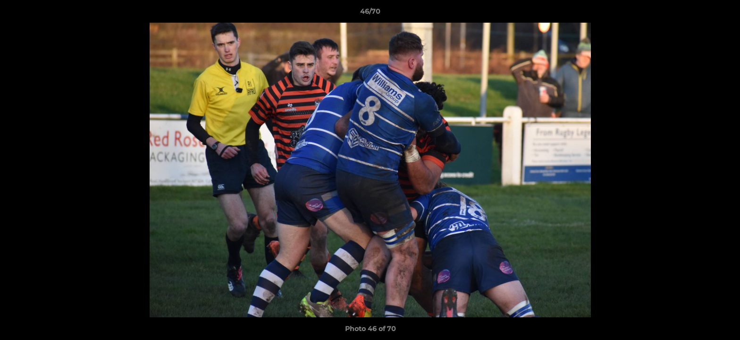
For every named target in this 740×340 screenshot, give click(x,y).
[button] (723, 13)
